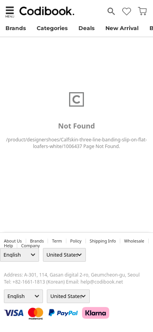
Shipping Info (103, 241)
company (30, 245)
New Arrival (122, 28)
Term (57, 241)
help (8, 245)
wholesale (134, 241)
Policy (76, 241)
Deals (86, 28)
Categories (52, 28)
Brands (15, 28)
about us (13, 241)
